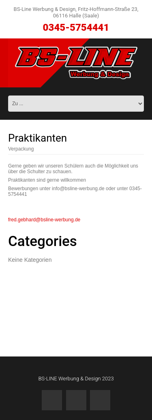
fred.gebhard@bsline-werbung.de (44, 220)
